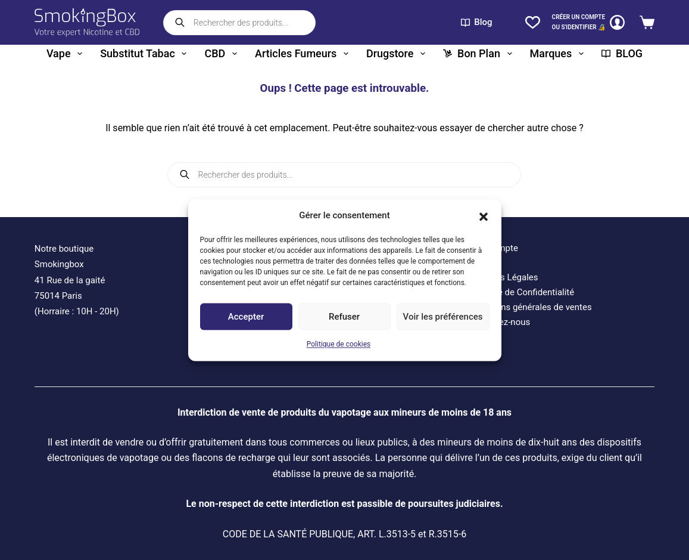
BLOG (622, 53)
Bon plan (479, 54)
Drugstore (398, 54)
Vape (66, 54)
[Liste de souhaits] (532, 22)
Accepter (246, 316)
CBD (222, 54)
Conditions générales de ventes (529, 307)
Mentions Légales (502, 277)
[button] (484, 215)
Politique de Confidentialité (520, 292)
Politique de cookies (338, 345)
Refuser (344, 316)
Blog (476, 22)
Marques (559, 54)
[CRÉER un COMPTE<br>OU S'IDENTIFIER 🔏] (588, 22)
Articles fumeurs (304, 54)
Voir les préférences (443, 316)
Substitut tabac (145, 54)
